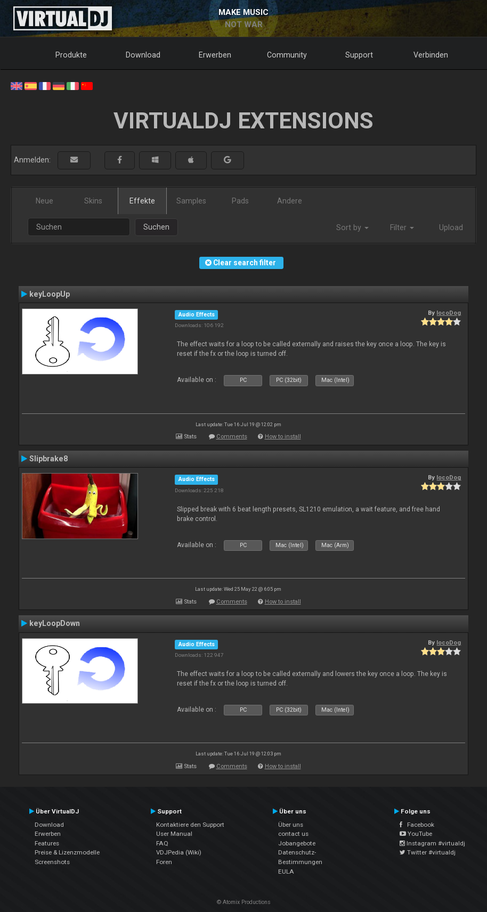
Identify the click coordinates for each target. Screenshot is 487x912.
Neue (44, 201)
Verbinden (430, 55)
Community (287, 55)
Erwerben (215, 55)
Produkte (71, 55)
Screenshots (52, 862)
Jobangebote (296, 843)
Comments (231, 436)
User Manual (174, 833)
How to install (283, 436)
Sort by (352, 227)
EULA (286, 871)
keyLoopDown (54, 623)
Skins (93, 201)
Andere (289, 201)
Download (143, 55)
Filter (402, 227)
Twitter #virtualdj (428, 852)
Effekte (142, 201)
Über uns (290, 824)
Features (47, 843)
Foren (164, 862)
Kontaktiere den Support (190, 824)
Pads (240, 201)
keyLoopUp (49, 294)
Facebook (417, 824)
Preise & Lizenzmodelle (67, 852)
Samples (191, 201)
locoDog (448, 312)
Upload (451, 227)
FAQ (162, 843)
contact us (293, 833)
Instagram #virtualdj (432, 843)
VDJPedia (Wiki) (178, 852)
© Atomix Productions (244, 902)
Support (359, 55)
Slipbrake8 (48, 458)
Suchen (156, 227)
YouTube (416, 833)
